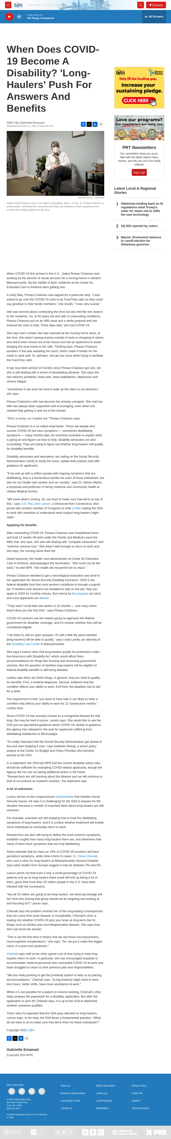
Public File (137, 1093)
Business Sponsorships (73, 1093)
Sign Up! (139, 172)
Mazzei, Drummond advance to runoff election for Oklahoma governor (141, 241)
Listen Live (101, 1093)
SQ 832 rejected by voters (139, 226)
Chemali (12, 954)
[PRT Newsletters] (139, 127)
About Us (65, 1086)
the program (80, 593)
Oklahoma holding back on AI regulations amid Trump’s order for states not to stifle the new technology (142, 209)
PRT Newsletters (139, 147)
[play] (9, 17)
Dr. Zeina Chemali (85, 856)
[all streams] (154, 16)
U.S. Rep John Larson (36, 503)
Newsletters (102, 1108)
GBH (31, 1030)
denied (43, 598)
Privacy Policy (139, 1086)
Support (136, 1101)
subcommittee (64, 796)
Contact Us (66, 1108)
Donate (157, 5)
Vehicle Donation (140, 1108)
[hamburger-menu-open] (8, 5)
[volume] (19, 16)
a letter (76, 508)
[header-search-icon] (140, 5)
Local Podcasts (104, 1101)
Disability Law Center (26, 644)
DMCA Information (105, 1086)
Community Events (70, 1101)
